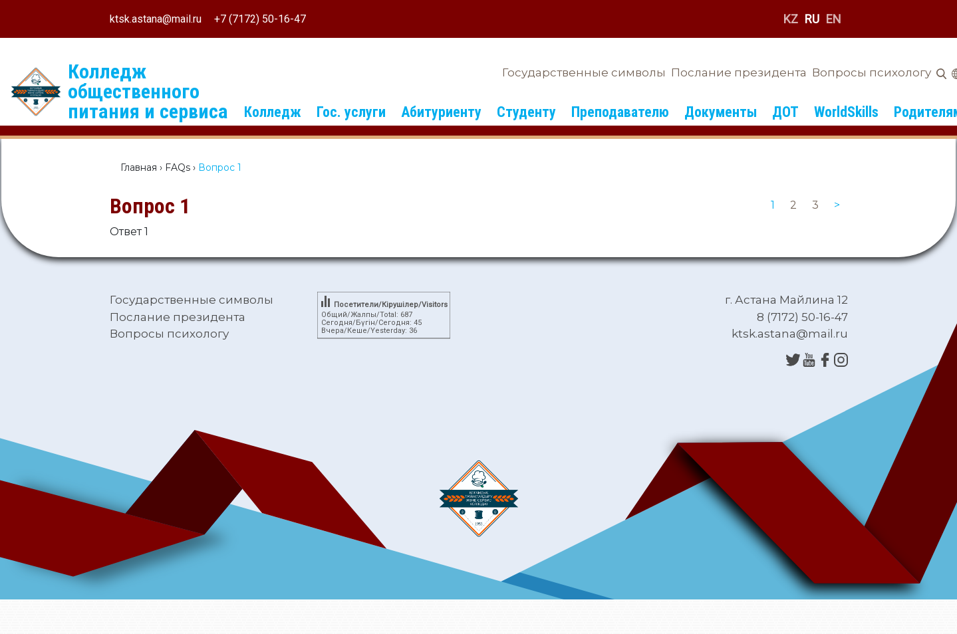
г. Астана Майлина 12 (786, 299)
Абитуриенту (441, 112)
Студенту (526, 112)
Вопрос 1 (150, 206)
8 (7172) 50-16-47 (802, 317)
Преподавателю (620, 112)
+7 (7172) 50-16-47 (260, 19)
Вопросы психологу (871, 72)
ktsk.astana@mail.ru (156, 19)
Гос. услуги (351, 112)
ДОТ (785, 112)
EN (833, 19)
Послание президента (739, 72)
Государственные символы (584, 72)
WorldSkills (846, 112)
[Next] (837, 205)
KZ (790, 19)
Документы (720, 112)
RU (812, 19)
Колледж (272, 112)
